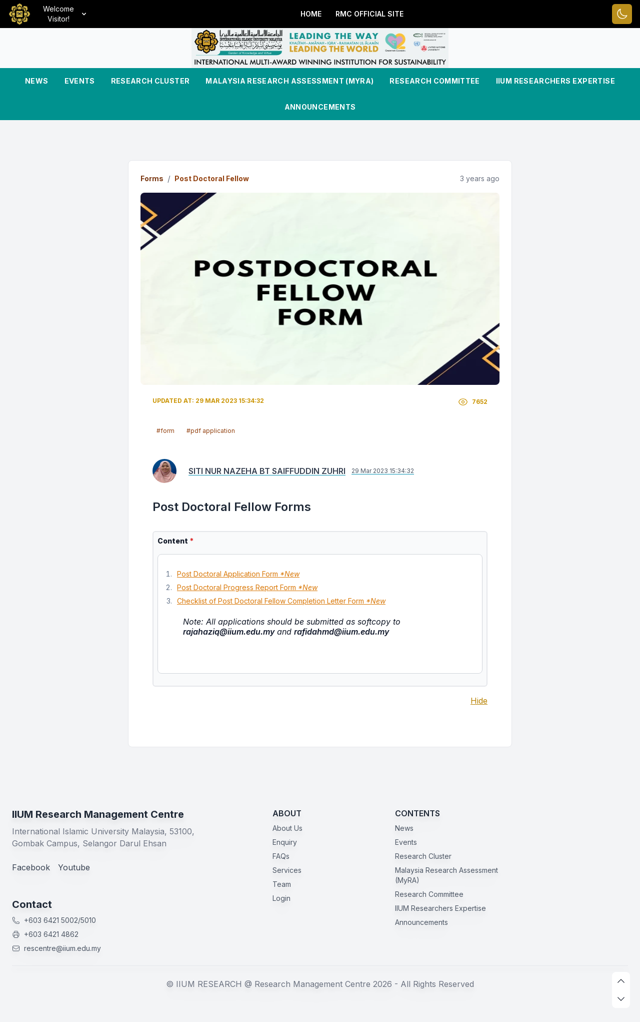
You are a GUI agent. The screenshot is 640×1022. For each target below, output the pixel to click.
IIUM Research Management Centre (98, 814)
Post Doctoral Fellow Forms (231, 506)
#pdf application (210, 430)
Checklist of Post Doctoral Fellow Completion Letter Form (281, 601)
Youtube (74, 867)
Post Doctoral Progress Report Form (247, 587)
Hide (479, 701)
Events (79, 81)
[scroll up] (621, 981)
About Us (287, 828)
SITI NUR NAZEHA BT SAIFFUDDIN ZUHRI (267, 471)
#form (165, 430)
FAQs (281, 856)
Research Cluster (150, 81)
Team (281, 884)
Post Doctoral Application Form (238, 574)
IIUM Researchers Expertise (555, 81)
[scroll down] (621, 999)
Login (281, 898)
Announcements (320, 107)
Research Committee (435, 81)
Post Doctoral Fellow (211, 178)
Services (287, 870)
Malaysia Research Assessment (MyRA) (290, 81)
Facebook (31, 867)
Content (176, 541)
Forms (152, 178)
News (36, 81)
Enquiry (284, 842)
